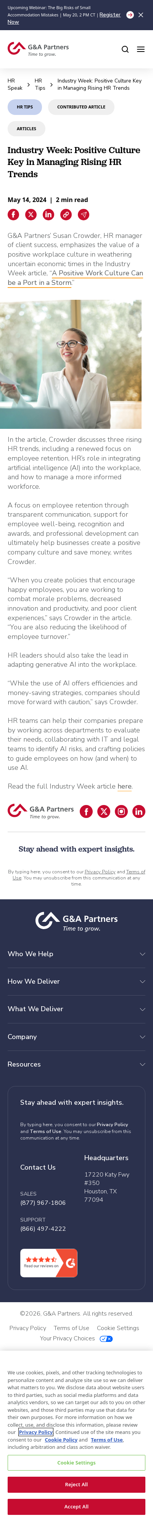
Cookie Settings (76, 1462)
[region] (76, 1436)
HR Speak (15, 84)
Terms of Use (45, 1131)
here (125, 786)
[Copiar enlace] (66, 214)
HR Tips (40, 84)
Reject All (76, 1484)
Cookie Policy (61, 1439)
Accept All (76, 1506)
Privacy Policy (100, 871)
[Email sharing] (83, 214)
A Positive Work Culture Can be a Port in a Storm (75, 277)
